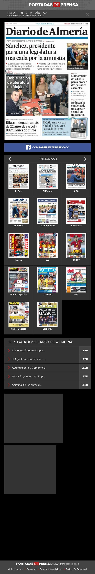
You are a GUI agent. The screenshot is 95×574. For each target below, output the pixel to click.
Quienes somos (15, 569)
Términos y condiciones (51, 569)
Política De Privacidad (76, 569)
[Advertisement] (33, 418)
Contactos (31, 569)
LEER (85, 350)
